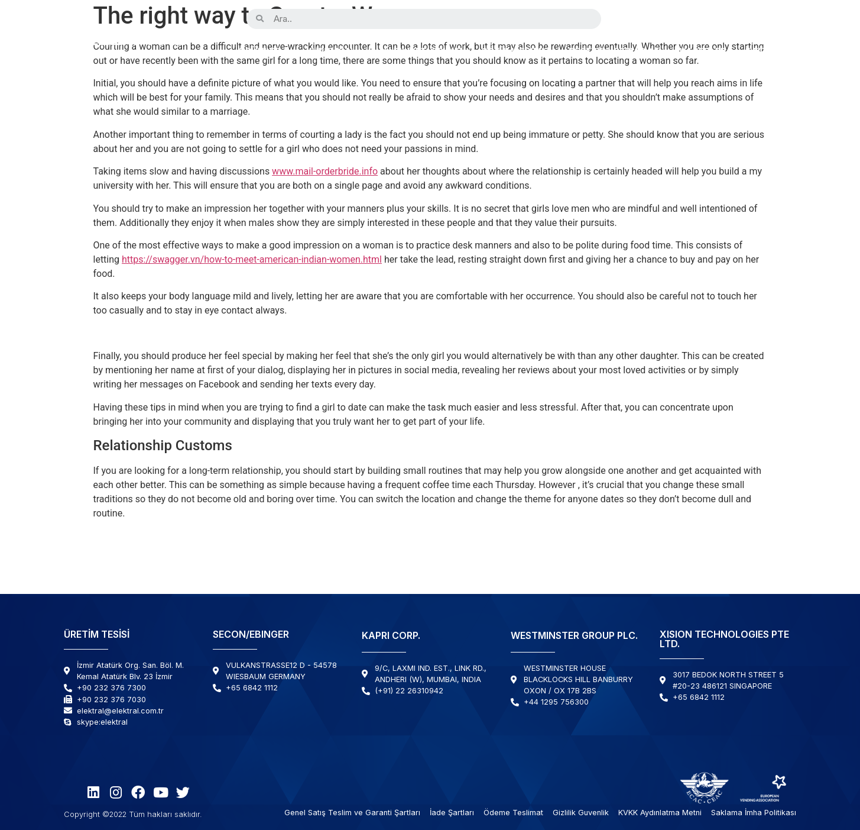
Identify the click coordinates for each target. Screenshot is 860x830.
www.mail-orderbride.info (325, 171)
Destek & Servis (614, 51)
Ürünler (260, 51)
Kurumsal (331, 51)
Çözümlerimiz (515, 51)
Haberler (703, 51)
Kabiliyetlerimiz (421, 51)
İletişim (764, 51)
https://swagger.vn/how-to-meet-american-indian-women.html (252, 259)
